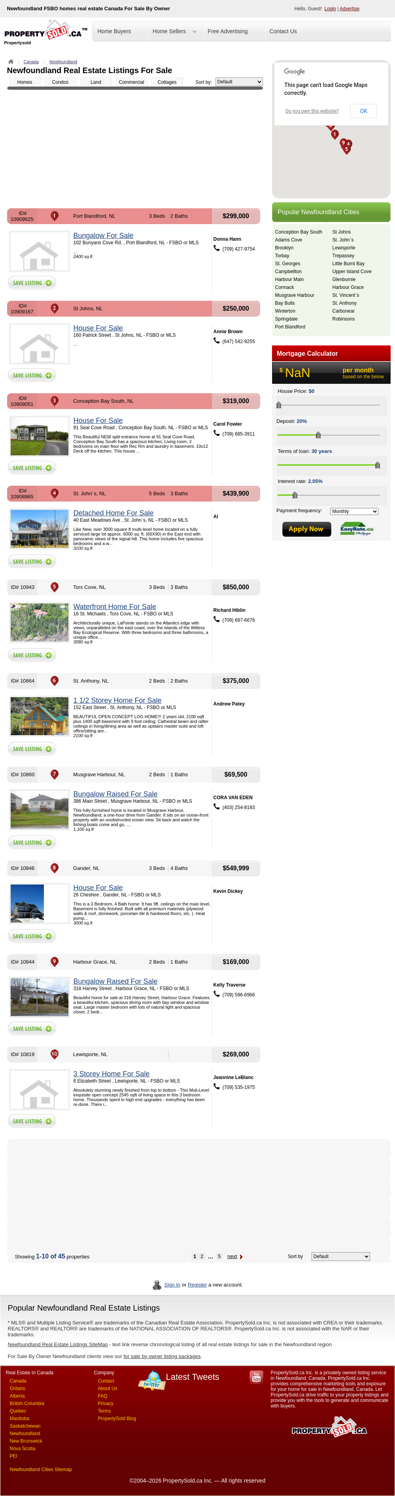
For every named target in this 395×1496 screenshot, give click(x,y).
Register (197, 1285)
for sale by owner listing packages (161, 1356)
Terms (104, 1411)
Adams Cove (288, 240)
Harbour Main (289, 279)
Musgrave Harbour (294, 295)
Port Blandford (290, 327)
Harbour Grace (348, 287)
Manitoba (19, 1418)
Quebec (18, 1411)
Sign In (172, 1285)
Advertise (349, 8)
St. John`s (343, 240)
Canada (31, 61)
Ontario (17, 1388)
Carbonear (344, 311)
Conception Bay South (298, 232)
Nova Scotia (23, 1448)
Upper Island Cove (352, 271)
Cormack (284, 287)
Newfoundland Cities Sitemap (41, 1469)
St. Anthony (345, 303)
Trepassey (344, 255)
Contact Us (283, 31)
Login (330, 8)
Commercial (131, 82)
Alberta (17, 1396)
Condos (60, 82)
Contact (106, 1381)
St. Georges (288, 263)
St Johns (342, 232)
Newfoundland (63, 61)
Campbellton (288, 271)
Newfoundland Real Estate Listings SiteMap (58, 1344)
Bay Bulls (285, 303)
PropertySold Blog (117, 1418)
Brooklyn (284, 248)
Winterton (285, 311)
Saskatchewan (25, 1426)
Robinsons (344, 319)
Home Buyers (114, 31)
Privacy (105, 1403)
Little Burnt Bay (349, 263)
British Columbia (27, 1403)
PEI (13, 1456)
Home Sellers (169, 31)
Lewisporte (344, 248)
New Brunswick (26, 1441)
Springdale (286, 319)
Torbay (282, 255)
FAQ (103, 1396)
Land (96, 82)
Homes (24, 82)
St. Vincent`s (346, 295)
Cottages (166, 82)
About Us (107, 1388)
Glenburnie (344, 279)
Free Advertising (228, 31)
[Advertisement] (135, 149)
